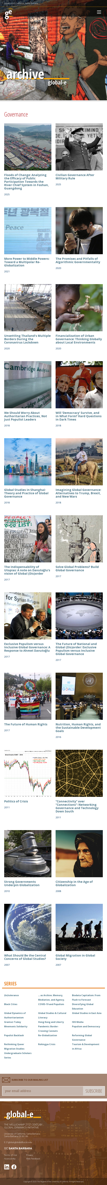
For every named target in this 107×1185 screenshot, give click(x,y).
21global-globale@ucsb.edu (19, 1142)
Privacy (29, 1155)
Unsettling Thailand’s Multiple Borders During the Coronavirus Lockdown (27, 339)
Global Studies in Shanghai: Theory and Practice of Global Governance (26, 493)
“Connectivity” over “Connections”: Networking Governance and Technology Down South (77, 806)
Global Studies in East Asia (86, 1013)
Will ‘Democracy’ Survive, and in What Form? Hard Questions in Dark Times (79, 416)
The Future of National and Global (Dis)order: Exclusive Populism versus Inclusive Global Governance (76, 649)
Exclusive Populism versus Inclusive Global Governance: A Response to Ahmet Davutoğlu (27, 647)
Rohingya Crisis (46, 1044)
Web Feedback (33, 1158)
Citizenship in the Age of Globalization (74, 883)
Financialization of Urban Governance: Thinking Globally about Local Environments (79, 339)
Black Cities (10, 1004)
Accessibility (9, 1158)
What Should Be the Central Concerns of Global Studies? (25, 957)
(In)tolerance (11, 995)
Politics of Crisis (16, 801)
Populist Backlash (14, 1035)
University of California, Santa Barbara (21, 3)
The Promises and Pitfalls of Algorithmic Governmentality (78, 260)
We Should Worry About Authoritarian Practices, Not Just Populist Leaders (25, 416)
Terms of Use (10, 1155)
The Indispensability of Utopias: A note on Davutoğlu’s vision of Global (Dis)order (27, 570)
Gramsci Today (12, 1022)
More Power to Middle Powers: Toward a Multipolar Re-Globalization (26, 262)
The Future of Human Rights (25, 724)
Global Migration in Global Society (75, 957)
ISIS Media (77, 1022)
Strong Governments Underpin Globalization (22, 883)
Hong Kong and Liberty (51, 1022)
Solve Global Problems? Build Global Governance (77, 568)
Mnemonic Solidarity (15, 1026)
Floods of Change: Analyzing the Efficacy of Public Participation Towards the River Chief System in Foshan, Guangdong (26, 181)
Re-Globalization (47, 1035)
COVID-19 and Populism (51, 1004)
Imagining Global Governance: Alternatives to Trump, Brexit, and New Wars (78, 493)
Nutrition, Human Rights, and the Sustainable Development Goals (78, 727)
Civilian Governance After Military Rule (75, 176)
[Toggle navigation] (99, 12)
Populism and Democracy (86, 1026)
